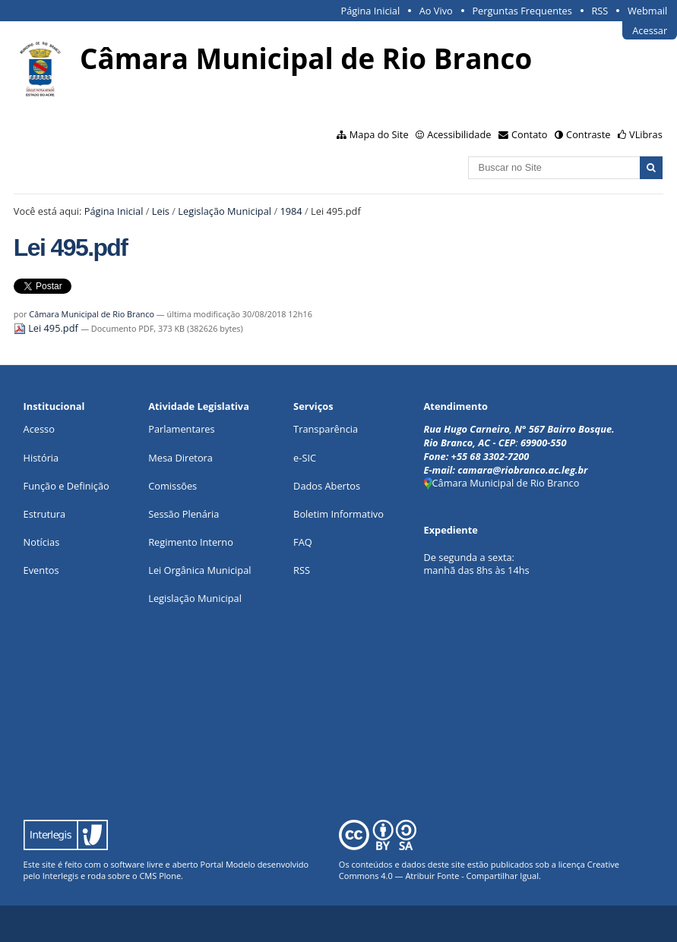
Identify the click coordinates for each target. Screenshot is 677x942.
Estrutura (45, 514)
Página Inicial (370, 10)
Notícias (42, 542)
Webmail (647, 10)
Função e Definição (66, 486)
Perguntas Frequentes (521, 10)
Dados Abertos (326, 486)
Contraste (588, 134)
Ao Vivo (436, 10)
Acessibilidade (459, 134)
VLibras (646, 134)
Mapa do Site (379, 134)
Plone (170, 875)
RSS (599, 10)
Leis (160, 211)
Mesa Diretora (180, 458)
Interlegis (60, 875)
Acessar (649, 30)
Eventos (41, 570)
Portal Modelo (228, 864)
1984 (291, 211)
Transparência (325, 429)
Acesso (39, 429)
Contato (529, 134)
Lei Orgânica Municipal (199, 570)
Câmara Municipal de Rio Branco (91, 314)
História (41, 458)
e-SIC (304, 458)
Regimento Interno (190, 542)
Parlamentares (181, 429)
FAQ (302, 542)
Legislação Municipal (224, 211)
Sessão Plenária (183, 514)
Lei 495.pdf (47, 328)
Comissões (172, 486)
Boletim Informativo (338, 514)
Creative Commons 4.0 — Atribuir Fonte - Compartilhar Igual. (479, 870)
